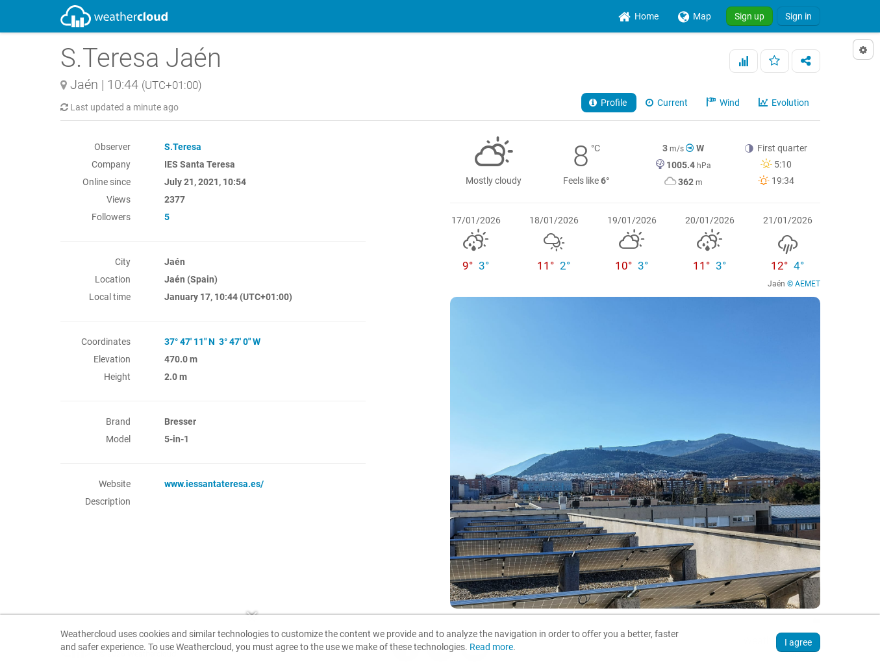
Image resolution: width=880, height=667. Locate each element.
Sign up (749, 16)
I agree (798, 642)
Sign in (798, 16)
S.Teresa (182, 147)
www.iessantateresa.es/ (214, 484)
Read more (491, 647)
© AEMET (803, 283)
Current (668, 102)
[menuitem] (638, 16)
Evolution (785, 102)
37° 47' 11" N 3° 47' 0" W (212, 341)
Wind (724, 102)
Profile (609, 102)
